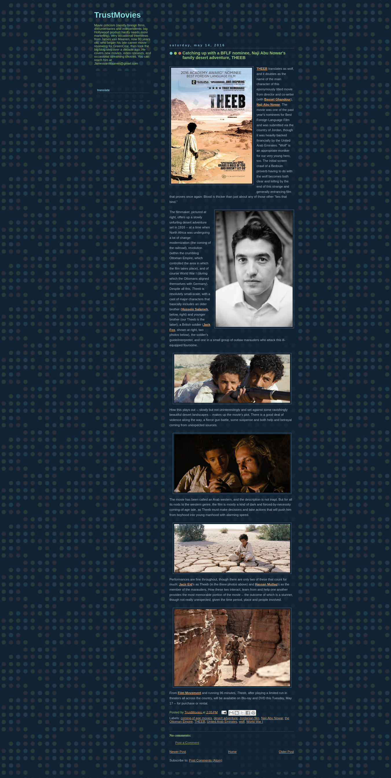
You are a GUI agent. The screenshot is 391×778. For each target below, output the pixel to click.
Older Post (286, 751)
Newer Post (178, 751)
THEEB (262, 68)
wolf (242, 721)
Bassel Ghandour (277, 99)
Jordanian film (249, 718)
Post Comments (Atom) (205, 760)
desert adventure (226, 718)
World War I (254, 721)
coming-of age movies (196, 718)
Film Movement (189, 693)
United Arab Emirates (222, 721)
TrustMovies (194, 712)
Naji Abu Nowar (268, 104)
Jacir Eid (185, 584)
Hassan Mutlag (266, 584)
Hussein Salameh (194, 309)
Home (232, 751)
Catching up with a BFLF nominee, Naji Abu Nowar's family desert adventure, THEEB (234, 55)
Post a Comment (187, 742)
